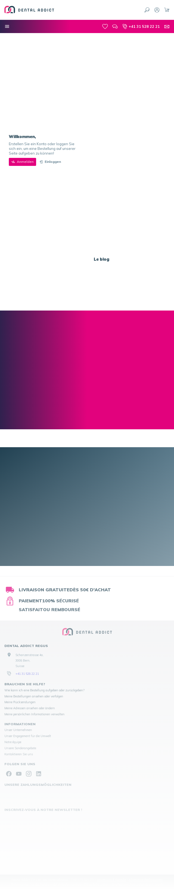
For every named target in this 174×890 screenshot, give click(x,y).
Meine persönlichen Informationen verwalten (34, 714)
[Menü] (7, 26)
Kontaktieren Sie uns (18, 754)
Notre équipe (12, 742)
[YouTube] (18, 773)
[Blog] (115, 26)
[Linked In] (38, 773)
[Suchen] (147, 10)
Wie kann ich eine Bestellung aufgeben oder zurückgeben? (44, 690)
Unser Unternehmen (18, 730)
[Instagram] (28, 773)
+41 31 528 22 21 (27, 674)
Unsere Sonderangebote (20, 748)
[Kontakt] (167, 26)
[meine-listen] (105, 26)
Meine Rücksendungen (20, 702)
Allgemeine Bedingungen (146, 880)
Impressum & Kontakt (111, 880)
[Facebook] (8, 773)
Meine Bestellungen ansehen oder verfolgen (33, 696)
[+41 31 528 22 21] (141, 26)
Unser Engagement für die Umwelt (27, 736)
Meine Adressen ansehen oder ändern (29, 708)
